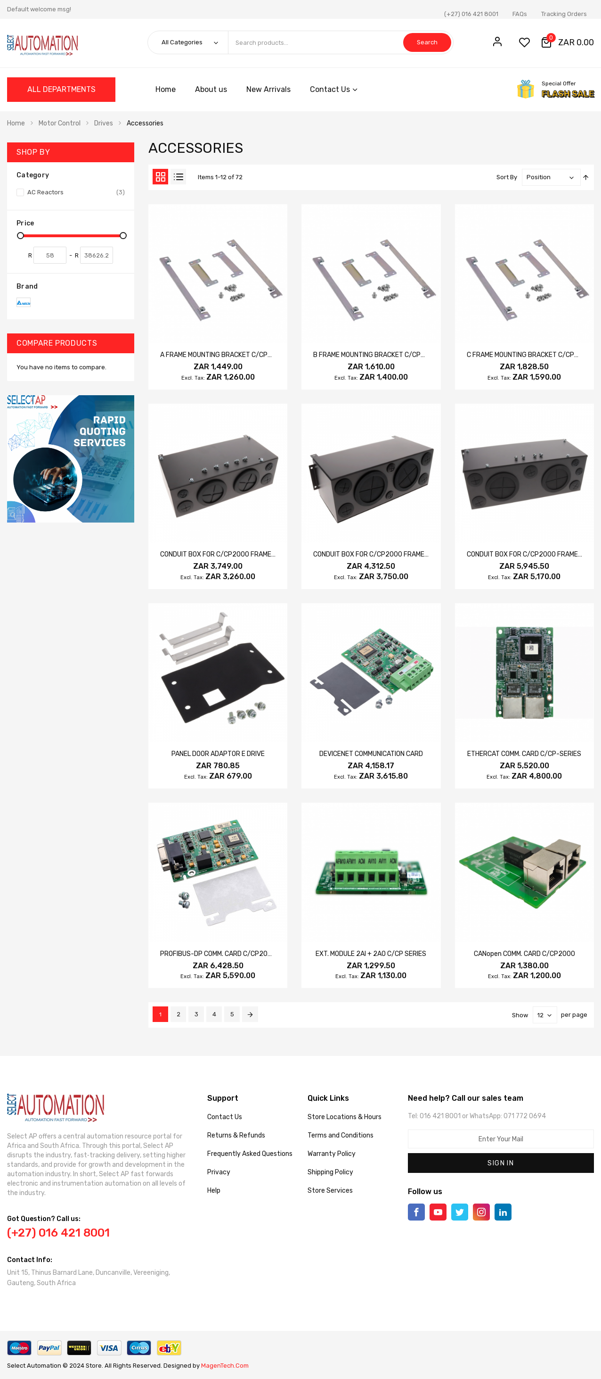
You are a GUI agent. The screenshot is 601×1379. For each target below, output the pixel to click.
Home (16, 123)
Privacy (218, 1172)
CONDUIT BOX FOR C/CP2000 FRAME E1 (372, 554)
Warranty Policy (332, 1154)
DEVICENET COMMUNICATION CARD (371, 754)
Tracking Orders (564, 13)
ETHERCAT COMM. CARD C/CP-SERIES (524, 754)
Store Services (330, 1191)
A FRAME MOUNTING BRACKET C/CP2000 (222, 355)
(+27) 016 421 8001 (471, 13)
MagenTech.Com (225, 1365)
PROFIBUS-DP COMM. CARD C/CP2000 (218, 954)
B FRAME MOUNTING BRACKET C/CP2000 (375, 355)
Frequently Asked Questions (249, 1154)
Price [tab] (25, 223)
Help (213, 1191)
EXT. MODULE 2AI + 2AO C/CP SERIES (371, 954)
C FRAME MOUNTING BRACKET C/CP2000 (529, 355)
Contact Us (224, 1117)
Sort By (506, 177)
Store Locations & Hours (345, 1117)
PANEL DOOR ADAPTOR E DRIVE (218, 754)
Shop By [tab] (33, 152)
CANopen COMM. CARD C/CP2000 (524, 954)
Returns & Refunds (236, 1135)
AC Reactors (75, 192)
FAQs (519, 13)
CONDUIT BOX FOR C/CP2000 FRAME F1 (526, 554)
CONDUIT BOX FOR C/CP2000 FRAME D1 (220, 554)
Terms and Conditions (341, 1135)
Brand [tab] (27, 286)
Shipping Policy (330, 1172)
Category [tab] (32, 175)
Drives (103, 123)
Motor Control (60, 123)
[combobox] (341, 42)
